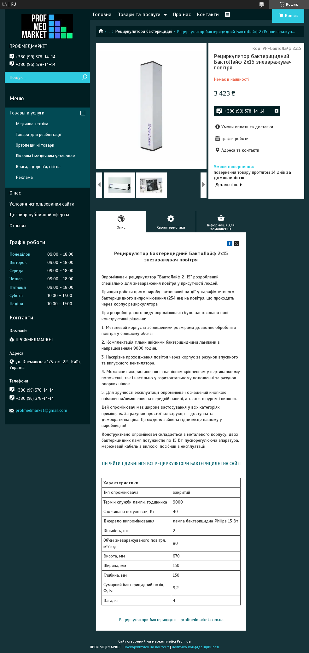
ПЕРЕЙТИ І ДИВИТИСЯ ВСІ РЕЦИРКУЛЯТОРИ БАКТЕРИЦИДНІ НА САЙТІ (171, 463)
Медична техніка (32, 123)
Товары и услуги (26, 113)
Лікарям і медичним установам (45, 156)
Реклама (24, 177)
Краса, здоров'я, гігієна (38, 166)
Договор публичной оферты (39, 215)
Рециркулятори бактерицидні (143, 31)
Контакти (208, 14)
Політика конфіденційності (195, 647)
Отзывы (17, 226)
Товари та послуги (139, 14)
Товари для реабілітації (38, 134)
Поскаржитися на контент (146, 647)
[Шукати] (84, 77)
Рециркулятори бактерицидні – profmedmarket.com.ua (171, 619)
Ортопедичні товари (35, 145)
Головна (102, 14)
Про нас (182, 14)
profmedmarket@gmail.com (41, 410)
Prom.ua (184, 641)
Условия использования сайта (41, 204)
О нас (15, 193)
